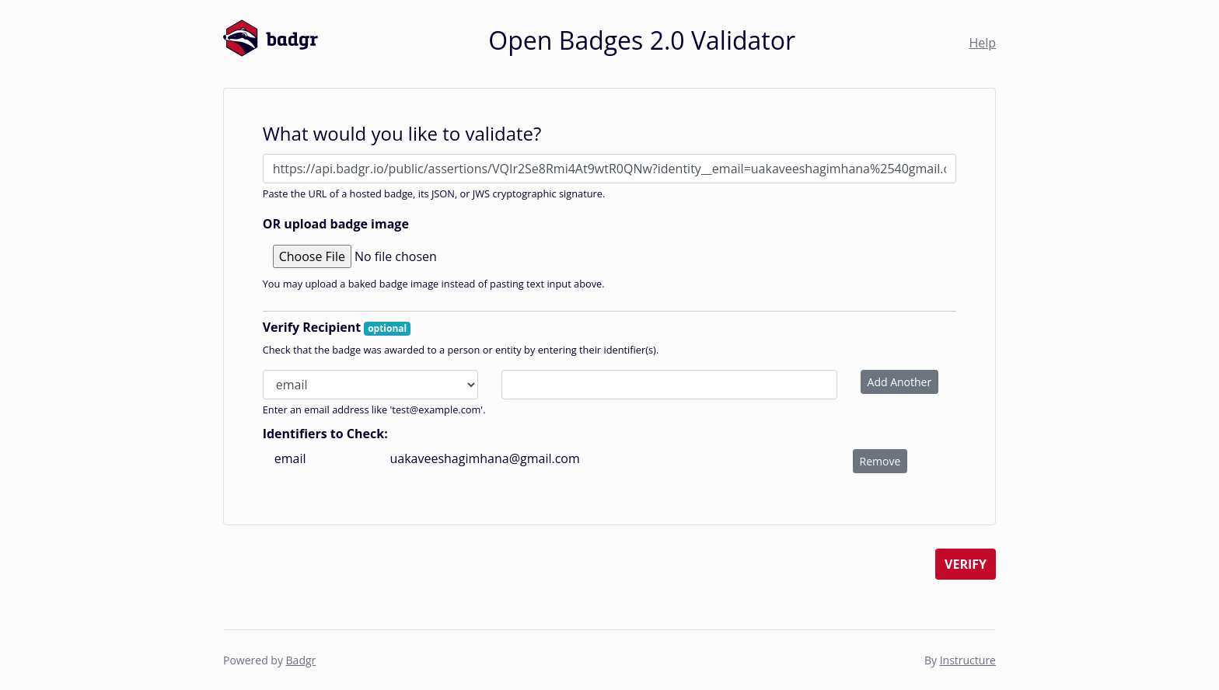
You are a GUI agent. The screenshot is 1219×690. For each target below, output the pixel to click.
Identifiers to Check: (325, 433)
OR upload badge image (336, 223)
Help (982, 42)
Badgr (301, 660)
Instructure (968, 660)
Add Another (900, 382)
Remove (880, 461)
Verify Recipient (336, 327)
